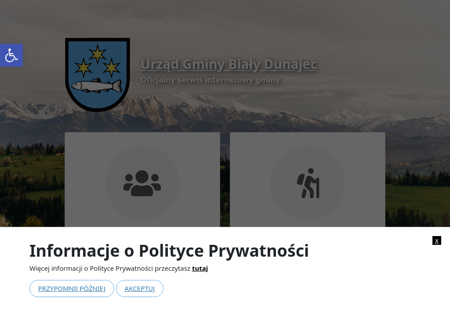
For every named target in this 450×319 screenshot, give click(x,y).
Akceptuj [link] (140, 288)
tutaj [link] (200, 268)
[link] (11, 55)
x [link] (437, 240)
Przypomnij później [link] (71, 288)
